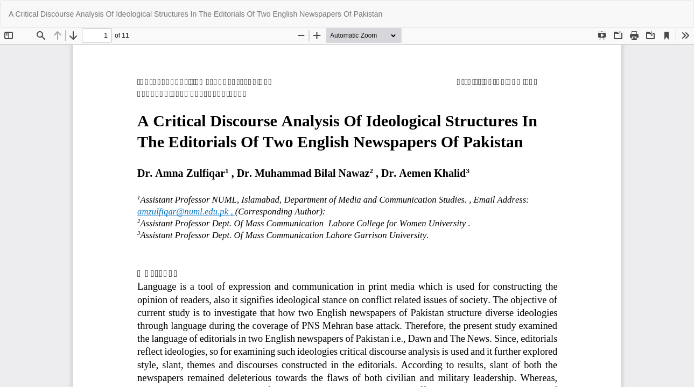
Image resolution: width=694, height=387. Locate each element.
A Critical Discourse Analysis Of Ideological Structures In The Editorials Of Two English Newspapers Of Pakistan (195, 14)
